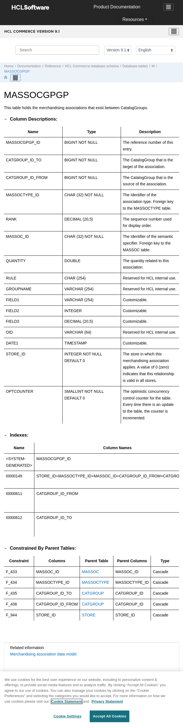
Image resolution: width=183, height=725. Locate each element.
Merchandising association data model (43, 654)
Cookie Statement (66, 705)
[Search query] (57, 50)
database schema (92, 66)
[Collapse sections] (6, 78)
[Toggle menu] (174, 31)
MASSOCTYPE (95, 582)
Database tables (135, 66)
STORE (88, 615)
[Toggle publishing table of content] (15, 77)
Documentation (29, 66)
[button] (5, 118)
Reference (53, 66)
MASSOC (90, 572)
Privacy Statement (107, 705)
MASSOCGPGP (17, 71)
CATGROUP (93, 593)
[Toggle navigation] (168, 7)
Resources (133, 19)
